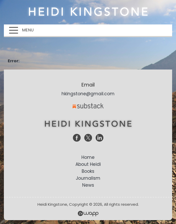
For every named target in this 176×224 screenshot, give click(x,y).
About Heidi (88, 164)
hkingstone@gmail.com (88, 94)
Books (88, 171)
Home (88, 157)
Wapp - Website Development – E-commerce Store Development (88, 213)
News (88, 185)
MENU (21, 30)
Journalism (88, 178)
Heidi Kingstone (88, 11)
